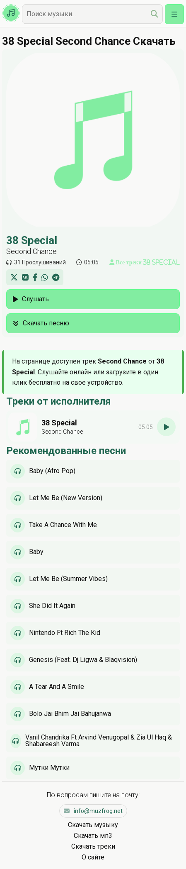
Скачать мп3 (93, 836)
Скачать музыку (93, 825)
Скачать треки (93, 846)
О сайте (93, 857)
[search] (154, 14)
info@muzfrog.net (93, 811)
